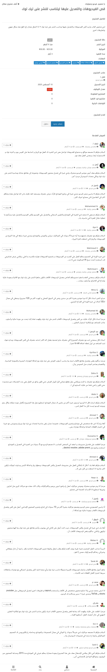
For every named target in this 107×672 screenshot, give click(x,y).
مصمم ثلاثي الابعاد (89, 292)
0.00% (50, 89)
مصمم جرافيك (91, 209)
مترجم (94, 522)
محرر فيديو (99, 80)
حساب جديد (57, 124)
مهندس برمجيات (90, 146)
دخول (46, 124)
